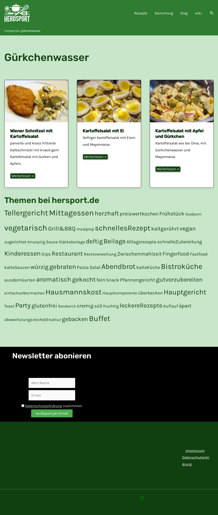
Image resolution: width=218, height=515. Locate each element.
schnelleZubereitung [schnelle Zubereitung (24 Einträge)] (179, 242)
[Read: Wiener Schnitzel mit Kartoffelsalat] (36, 101)
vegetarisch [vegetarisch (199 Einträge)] (25, 227)
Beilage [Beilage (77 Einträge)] (115, 241)
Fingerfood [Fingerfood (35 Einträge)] (176, 254)
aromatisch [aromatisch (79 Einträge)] (53, 279)
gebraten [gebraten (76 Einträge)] (62, 267)
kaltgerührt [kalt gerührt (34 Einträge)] (165, 229)
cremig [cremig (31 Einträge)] (85, 306)
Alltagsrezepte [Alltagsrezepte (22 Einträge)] (141, 241)
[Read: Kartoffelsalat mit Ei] (109, 101)
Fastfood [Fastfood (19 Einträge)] (198, 254)
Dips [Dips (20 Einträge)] (46, 254)
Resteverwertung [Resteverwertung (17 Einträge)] (100, 254)
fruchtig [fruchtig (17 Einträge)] (111, 306)
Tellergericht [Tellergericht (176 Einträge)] (26, 212)
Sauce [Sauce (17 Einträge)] (52, 241)
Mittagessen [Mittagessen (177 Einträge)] (71, 212)
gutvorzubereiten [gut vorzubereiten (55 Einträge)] (179, 279)
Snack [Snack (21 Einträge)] (112, 280)
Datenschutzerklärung (43, 406)
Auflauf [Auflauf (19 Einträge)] (170, 306)
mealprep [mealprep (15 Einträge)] (85, 229)
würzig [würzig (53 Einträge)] (39, 266)
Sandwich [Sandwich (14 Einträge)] (67, 306)
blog (184, 13)
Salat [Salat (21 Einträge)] (95, 267)
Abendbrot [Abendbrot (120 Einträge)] (118, 266)
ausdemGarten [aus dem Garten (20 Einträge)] (19, 280)
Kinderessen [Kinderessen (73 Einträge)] (22, 253)
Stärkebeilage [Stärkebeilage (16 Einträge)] (72, 241)
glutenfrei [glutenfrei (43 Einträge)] (44, 305)
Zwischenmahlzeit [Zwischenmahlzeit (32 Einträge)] (139, 254)
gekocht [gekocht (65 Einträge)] (84, 279)
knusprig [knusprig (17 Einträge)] (36, 241)
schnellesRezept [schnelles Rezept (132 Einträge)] (122, 228)
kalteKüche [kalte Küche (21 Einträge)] (148, 267)
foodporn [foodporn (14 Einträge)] (193, 214)
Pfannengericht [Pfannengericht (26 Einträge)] (137, 280)
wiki (198, 13)
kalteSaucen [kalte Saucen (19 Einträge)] (17, 267)
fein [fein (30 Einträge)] (100, 280)
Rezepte (140, 13)
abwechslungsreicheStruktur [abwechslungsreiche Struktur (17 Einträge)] (32, 319)
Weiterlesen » (22, 176)
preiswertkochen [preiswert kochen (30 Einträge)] (139, 214)
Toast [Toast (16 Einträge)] (9, 306)
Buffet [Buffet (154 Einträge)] (99, 318)
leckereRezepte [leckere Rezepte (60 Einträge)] (141, 305)
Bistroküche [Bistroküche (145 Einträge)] (181, 266)
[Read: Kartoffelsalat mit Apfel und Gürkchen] (181, 101)
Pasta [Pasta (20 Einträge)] (83, 267)
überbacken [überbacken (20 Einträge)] (150, 292)
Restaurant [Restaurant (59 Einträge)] (67, 253)
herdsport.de (11, 31)
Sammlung (164, 13)
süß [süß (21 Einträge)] (98, 306)
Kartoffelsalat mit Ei (103, 130)
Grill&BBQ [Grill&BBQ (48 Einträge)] (62, 228)
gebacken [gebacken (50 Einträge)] (75, 319)
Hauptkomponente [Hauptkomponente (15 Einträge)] (119, 293)
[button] (212, 13)
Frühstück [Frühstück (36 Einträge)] (171, 214)
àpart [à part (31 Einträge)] (185, 306)
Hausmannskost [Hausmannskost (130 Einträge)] (74, 292)
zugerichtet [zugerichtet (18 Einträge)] (15, 241)
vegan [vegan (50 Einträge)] (188, 228)
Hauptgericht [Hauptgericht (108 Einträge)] (185, 292)
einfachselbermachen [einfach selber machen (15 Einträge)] (24, 293)
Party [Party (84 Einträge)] (23, 305)
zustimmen (51, 406)
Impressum (195, 450)
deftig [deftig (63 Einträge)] (94, 241)
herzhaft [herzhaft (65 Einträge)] (107, 213)
